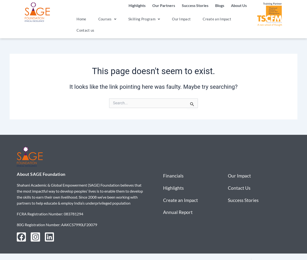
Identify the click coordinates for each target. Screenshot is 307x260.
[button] (102, 18)
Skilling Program (135, 19)
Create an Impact (202, 19)
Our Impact (169, 19)
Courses (101, 19)
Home (79, 19)
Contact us (83, 30)
